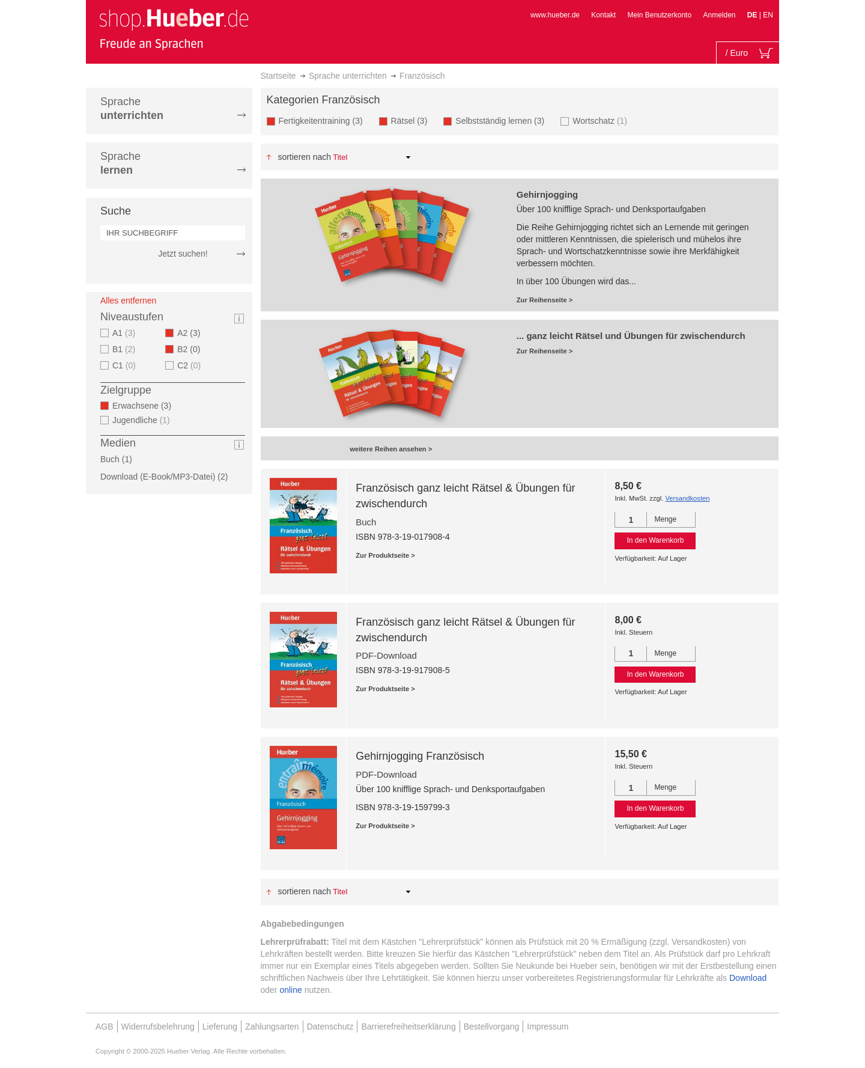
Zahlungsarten (272, 1026)
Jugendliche (142, 420)
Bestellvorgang (492, 1026)
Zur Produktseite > (385, 555)
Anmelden (719, 15)
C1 (125, 365)
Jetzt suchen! (183, 253)
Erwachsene (145, 405)
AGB (105, 1026)
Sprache (131, 108)
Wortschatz (601, 120)
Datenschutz (330, 1026)
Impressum (547, 1026)
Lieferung (219, 1026)
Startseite (278, 76)
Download (747, 978)
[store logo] (174, 29)
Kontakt (603, 15)
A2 (192, 333)
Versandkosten (687, 498)
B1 (125, 349)
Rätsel (413, 120)
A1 (125, 333)
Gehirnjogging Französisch (420, 756)
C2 (190, 365)
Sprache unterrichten (348, 76)
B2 (192, 349)
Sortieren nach (304, 157)
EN (768, 15)
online (290, 990)
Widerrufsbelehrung (158, 1026)
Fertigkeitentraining (324, 120)
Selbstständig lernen (503, 120)
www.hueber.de (555, 15)
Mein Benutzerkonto (659, 15)
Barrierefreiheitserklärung (408, 1026)
